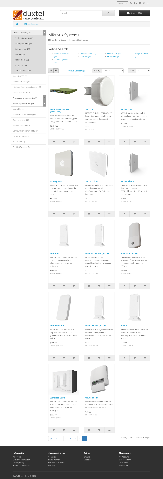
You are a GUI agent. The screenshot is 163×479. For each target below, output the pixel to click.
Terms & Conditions (21, 465)
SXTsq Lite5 (127, 181)
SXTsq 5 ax (56, 181)
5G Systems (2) (113, 56)
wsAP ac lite (92, 397)
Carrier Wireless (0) (20, 136)
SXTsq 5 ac (127, 109)
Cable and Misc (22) (21, 120)
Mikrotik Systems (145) (22, 32)
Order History (125, 460)
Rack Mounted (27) (88, 53)
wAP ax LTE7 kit (129, 253)
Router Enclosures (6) (21, 92)
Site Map (51, 465)
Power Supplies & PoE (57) (23, 103)
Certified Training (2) (21, 147)
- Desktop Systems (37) (22, 43)
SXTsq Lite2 (91, 181)
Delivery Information (21, 460)
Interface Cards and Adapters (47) (27, 87)
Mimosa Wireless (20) (21, 81)
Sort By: (97, 70)
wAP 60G (54, 253)
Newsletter (123, 465)
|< (51, 438)
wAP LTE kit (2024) (95, 325)
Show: (132, 70)
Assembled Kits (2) (20, 109)
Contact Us (122, 3)
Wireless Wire (57, 397)
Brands (87, 457)
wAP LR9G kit (57, 325)
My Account (124, 457)
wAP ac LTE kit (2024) (97, 253)
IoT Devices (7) (19, 141)
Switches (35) (86, 56)
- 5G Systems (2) (20, 65)
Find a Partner (54, 460)
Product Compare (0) (76, 71)
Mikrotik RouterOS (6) (21, 125)
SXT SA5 (89, 109)
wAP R (124, 325)
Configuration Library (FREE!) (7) (25, 131)
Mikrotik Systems (31, 24)
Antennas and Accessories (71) (25, 98)
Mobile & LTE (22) (114, 53)
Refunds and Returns (56, 462)
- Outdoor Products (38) (23, 38)
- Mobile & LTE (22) (21, 60)
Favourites (123, 462)
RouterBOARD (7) (20, 76)
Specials (87, 460)
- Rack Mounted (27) (21, 49)
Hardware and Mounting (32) (24, 114)
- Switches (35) (19, 54)
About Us (17, 457)
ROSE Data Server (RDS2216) (59, 110)
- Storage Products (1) (22, 70)
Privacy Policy (18, 462)
